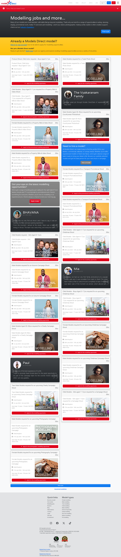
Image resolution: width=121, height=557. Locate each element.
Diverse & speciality (66, 509)
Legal (48, 513)
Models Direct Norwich (45, 554)
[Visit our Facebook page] (57, 523)
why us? (84, 3)
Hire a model (86, 163)
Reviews (49, 505)
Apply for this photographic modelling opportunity (35, 117)
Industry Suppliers (27, 27)
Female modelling (66, 500)
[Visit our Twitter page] (64, 523)
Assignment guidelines (60, 489)
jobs (97, 3)
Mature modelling (66, 515)
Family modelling (66, 511)
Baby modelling (65, 507)
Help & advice (50, 509)
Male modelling (65, 502)
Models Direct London (45, 549)
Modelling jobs (50, 504)
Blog (48, 507)
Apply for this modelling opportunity (35, 83)
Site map (49, 515)
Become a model (51, 500)
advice (90, 3)
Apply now (29, 51)
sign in (103, 3)
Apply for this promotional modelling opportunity (35, 147)
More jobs (60, 485)
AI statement (50, 517)
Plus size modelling (66, 513)
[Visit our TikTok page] (70, 523)
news (77, 3)
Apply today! (35, 201)
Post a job (105, 31)
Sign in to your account (18, 45)
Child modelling (65, 505)
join (114, 3)
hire (109, 3)
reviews (70, 3)
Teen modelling (65, 504)
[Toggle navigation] (118, 3)
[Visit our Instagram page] (51, 523)
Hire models (50, 502)
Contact (49, 511)
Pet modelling (65, 517)
